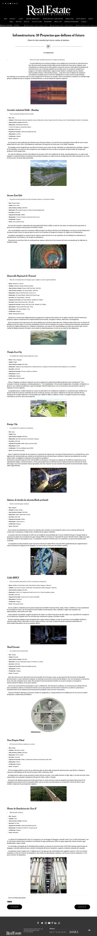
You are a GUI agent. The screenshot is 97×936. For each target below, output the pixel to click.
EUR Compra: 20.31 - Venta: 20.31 (61, 22)
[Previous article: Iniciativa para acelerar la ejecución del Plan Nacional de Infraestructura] (14, 903)
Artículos (9, 898)
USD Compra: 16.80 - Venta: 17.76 (35, 22)
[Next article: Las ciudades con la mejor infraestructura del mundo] (82, 903)
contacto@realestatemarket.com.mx (31, 927)
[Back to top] (89, 927)
